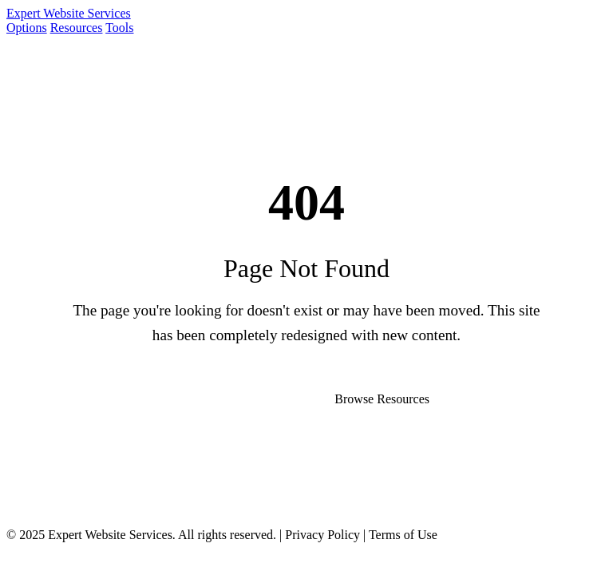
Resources (76, 27)
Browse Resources (381, 399)
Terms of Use (403, 534)
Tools (119, 27)
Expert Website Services (68, 13)
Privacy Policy (322, 534)
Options (26, 27)
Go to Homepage (227, 399)
